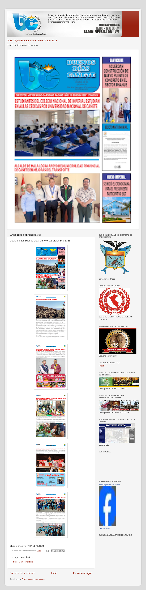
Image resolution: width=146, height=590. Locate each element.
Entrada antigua (82, 573)
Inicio (54, 573)
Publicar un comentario (23, 562)
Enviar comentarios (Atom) (33, 579)
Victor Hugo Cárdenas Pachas (109, 485)
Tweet (101, 366)
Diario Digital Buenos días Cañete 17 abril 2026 (32, 40)
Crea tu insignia (104, 528)
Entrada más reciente (22, 573)
